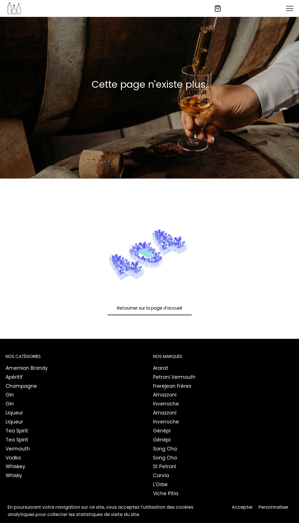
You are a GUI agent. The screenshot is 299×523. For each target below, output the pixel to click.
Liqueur (14, 412)
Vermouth (18, 448)
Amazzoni (164, 394)
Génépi (161, 430)
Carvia (161, 475)
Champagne (21, 386)
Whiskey (15, 466)
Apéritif (14, 377)
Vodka (13, 457)
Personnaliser (273, 507)
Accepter (242, 507)
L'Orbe (160, 484)
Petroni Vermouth (174, 377)
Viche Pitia (165, 493)
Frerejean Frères (172, 386)
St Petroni (164, 466)
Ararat (160, 368)
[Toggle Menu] (289, 8)
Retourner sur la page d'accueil (149, 308)
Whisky (14, 475)
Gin (10, 394)
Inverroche (166, 403)
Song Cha (165, 448)
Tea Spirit (17, 430)
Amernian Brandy (27, 368)
